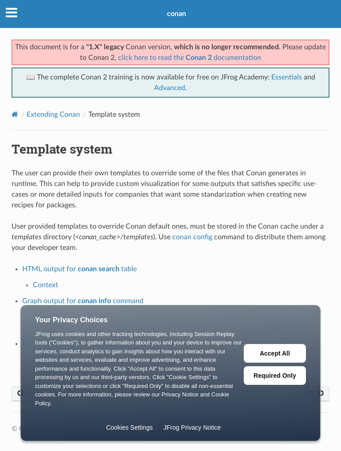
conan (176, 13)
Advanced (169, 87)
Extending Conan (53, 114)
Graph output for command (82, 301)
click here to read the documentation (189, 57)
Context (45, 285)
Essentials (286, 77)
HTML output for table (79, 269)
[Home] (15, 114)
